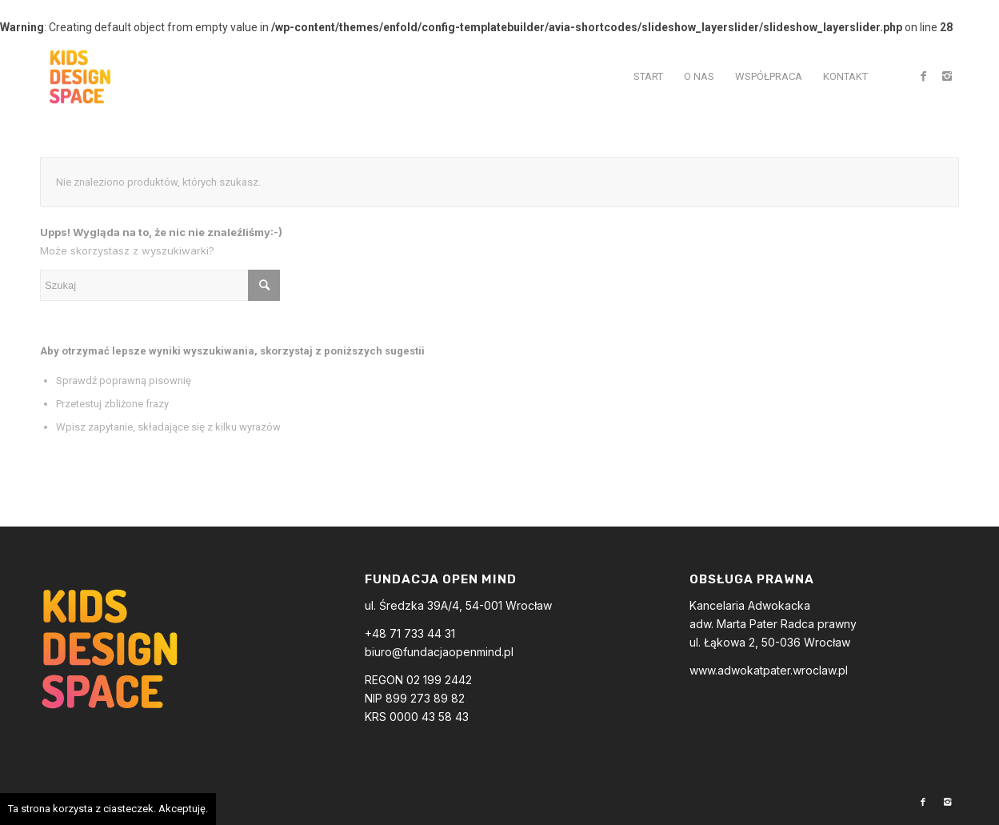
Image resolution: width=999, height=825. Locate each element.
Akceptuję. (183, 809)
